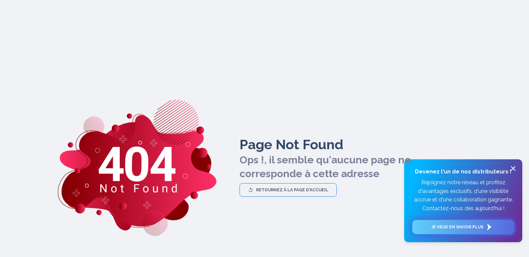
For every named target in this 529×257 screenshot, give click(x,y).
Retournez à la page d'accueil (288, 190)
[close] (513, 168)
